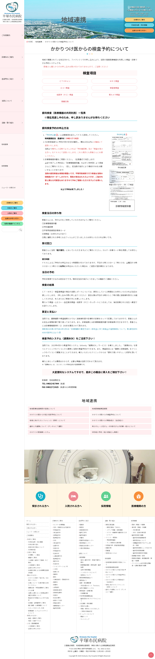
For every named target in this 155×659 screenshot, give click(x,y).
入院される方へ (31, 528)
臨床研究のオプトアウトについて (91, 599)
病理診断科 (57, 603)
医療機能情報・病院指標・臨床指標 (91, 566)
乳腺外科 (56, 553)
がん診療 (31, 590)
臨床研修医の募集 (137, 535)
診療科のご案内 (8, 57)
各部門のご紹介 (8, 79)
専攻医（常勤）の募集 (139, 527)
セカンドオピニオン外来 (36, 608)
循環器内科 (57, 535)
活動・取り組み (8, 122)
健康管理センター (59, 606)
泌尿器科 (56, 587)
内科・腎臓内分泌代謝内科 (62, 527)
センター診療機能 (59, 524)
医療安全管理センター (86, 540)
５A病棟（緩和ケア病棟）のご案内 (38, 561)
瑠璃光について (86, 575)
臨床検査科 (83, 535)
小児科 (55, 569)
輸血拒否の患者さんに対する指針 (38, 599)
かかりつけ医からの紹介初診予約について (46, 414)
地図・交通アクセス (34, 621)
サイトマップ (85, 619)
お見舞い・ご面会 (34, 555)
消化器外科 (57, 543)
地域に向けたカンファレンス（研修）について (47, 420)
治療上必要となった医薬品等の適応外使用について (38, 594)
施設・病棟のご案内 (34, 618)
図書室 (108, 550)
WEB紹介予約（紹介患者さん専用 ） (106, 432)
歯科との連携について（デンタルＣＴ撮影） (47, 426)
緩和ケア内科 (57, 600)
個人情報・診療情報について (37, 605)
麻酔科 (55, 582)
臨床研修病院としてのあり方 (142, 548)
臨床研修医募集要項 (139, 538)
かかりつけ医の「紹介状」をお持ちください (38, 579)
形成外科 (56, 564)
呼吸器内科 (57, 530)
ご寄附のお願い (84, 606)
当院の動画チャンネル (12, 223)
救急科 (55, 595)
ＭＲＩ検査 (114, 81)
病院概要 (82, 557)
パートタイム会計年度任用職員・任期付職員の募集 (141, 564)
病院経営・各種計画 (86, 591)
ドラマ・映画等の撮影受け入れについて (117, 533)
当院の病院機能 (86, 570)
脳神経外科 (57, 559)
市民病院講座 (111, 540)
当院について (7, 100)
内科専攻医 (136, 530)
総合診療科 (57, 598)
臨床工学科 (83, 532)
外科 (54, 540)
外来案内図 (31, 550)
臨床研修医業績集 (138, 550)
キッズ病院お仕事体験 (114, 543)
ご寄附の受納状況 (86, 611)
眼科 (54, 577)
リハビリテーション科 (60, 566)
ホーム (28, 521)
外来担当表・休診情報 (139, 25)
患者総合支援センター (86, 545)
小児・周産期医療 (33, 623)
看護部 (81, 524)
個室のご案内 (32, 557)
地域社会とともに (111, 553)
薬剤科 (81, 527)
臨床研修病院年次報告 (140, 553)
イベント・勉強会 (111, 537)
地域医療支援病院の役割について (42, 408)
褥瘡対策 (108, 548)
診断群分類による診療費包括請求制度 (38, 571)
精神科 (55, 574)
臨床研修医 (57, 608)
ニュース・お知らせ (9, 187)
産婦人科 (56, 572)
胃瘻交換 (65, 101)
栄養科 (81, 538)
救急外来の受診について (36, 547)
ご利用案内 (6, 35)
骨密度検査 (114, 87)
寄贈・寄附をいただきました (90, 609)
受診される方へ (31, 524)
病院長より (83, 580)
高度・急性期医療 (85, 583)
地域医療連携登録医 (99, 408)
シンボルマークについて (89, 572)
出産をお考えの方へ (12, 218)
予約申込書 (51, 134)
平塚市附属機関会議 (86, 596)
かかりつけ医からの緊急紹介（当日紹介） (108, 420)
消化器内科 (57, 532)
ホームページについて (86, 614)
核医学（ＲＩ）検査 (65, 94)
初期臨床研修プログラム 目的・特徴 (142, 544)
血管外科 (56, 545)
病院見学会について (139, 540)
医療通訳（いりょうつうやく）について (38, 612)
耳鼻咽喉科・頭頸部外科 (61, 579)
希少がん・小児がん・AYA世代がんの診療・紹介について (114, 426)
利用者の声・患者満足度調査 (115, 545)
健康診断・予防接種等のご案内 (38, 588)
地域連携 (5, 144)
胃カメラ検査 (114, 94)
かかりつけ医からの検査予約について (106, 414)
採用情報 (5, 166)
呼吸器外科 (57, 551)
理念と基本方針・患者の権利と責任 (91, 561)
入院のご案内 (12, 213)
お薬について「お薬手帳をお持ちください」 (38, 584)
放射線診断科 (57, 590)
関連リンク (84, 616)
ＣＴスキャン (64, 81)
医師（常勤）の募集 (138, 524)
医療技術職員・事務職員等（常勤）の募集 (142, 559)
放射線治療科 (57, 592)
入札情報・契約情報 (86, 603)
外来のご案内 (12, 208)
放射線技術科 (83, 530)
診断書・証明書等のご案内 (37, 603)
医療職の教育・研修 (138, 556)
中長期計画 (84, 593)
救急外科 (56, 548)
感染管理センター (85, 543)
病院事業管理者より (86, 578)
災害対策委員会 (84, 548)
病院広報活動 (110, 524)
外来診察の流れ (33, 544)
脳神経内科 (57, 538)
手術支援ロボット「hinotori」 (90, 585)
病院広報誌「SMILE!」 (114, 527)
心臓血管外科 (57, 556)
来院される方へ (32, 615)
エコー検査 (64, 87)
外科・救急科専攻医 (139, 532)
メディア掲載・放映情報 (115, 530)
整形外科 (56, 561)
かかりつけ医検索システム (40, 432)
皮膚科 (55, 585)
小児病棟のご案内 (34, 565)
